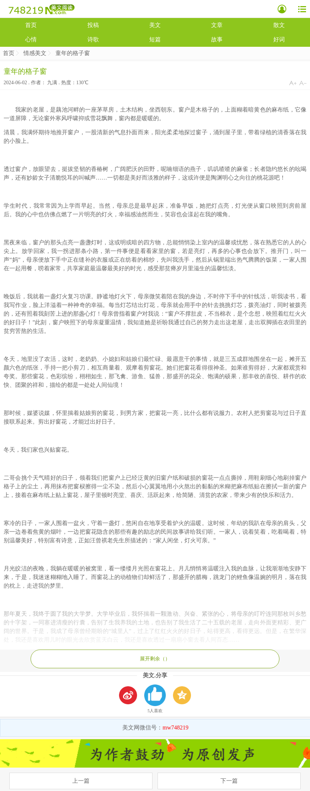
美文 (155, 25)
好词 (279, 39)
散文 (279, 25)
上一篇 (81, 781)
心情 (31, 39)
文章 (217, 25)
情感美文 (34, 53)
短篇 (155, 39)
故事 (217, 39)
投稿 (93, 25)
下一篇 (229, 781)
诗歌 (93, 39)
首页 (31, 25)
